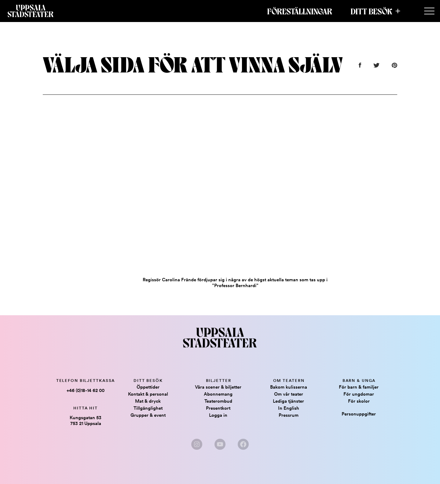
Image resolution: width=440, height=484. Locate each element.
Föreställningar (299, 11)
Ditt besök (371, 11)
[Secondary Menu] (429, 11)
